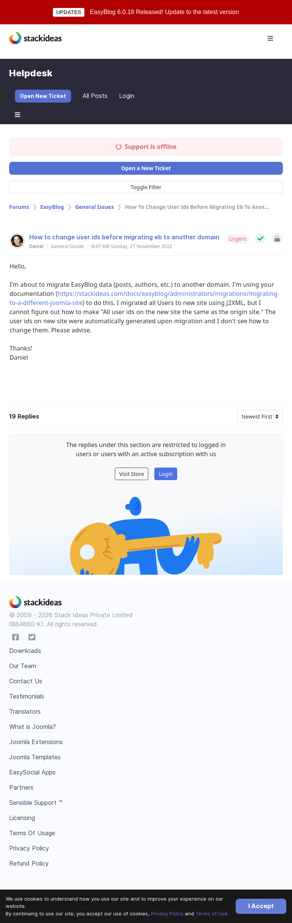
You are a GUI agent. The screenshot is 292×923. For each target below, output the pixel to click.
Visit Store (131, 473)
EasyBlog (52, 206)
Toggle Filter (146, 187)
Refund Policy (29, 863)
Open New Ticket (43, 96)
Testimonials (26, 696)
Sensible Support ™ (35, 802)
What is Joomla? (32, 726)
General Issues (94, 206)
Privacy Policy (167, 913)
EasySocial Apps (32, 772)
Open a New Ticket (146, 168)
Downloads (25, 650)
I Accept (261, 906)
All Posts (95, 96)
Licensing (22, 818)
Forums (19, 206)
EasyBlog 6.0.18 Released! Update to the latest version (164, 12)
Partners (21, 787)
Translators (25, 711)
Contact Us (25, 681)
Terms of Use (211, 913)
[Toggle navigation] (270, 38)
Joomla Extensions (36, 742)
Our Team (22, 666)
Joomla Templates (35, 757)
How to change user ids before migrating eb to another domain (124, 237)
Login (126, 96)
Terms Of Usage (32, 833)
